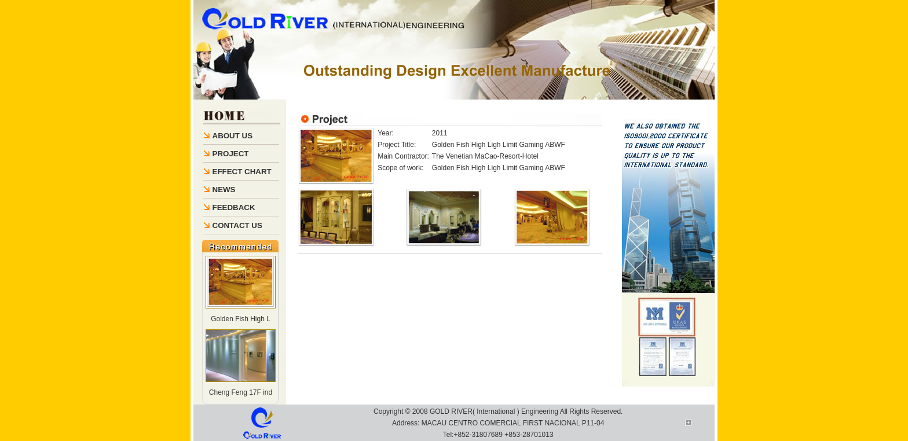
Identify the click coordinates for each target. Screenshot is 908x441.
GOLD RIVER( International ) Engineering (494, 411)
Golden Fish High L (240, 319)
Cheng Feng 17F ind (240, 392)
